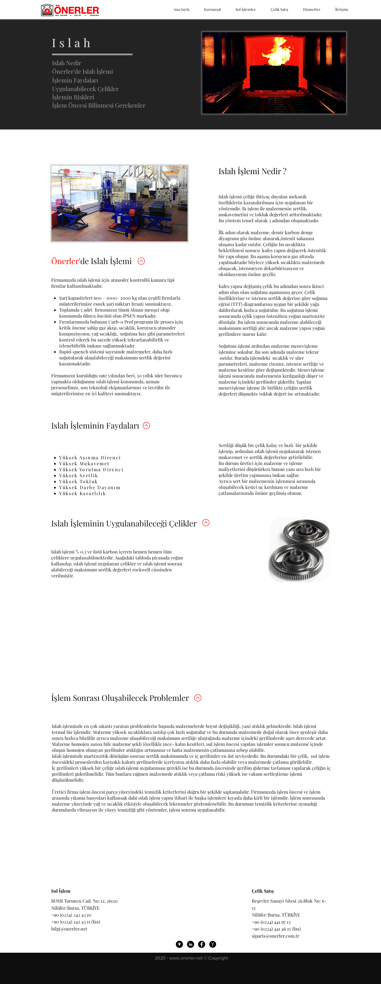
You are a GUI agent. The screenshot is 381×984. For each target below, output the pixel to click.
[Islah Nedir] (114, 63)
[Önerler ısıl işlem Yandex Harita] (212, 944)
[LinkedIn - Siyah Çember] (190, 944)
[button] (114, 105)
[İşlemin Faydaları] (114, 80)
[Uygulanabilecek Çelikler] (114, 88)
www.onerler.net (186, 958)
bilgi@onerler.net (69, 929)
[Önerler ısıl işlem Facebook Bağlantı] (201, 944)
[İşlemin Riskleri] (114, 97)
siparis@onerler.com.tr (275, 936)
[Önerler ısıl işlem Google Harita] (179, 944)
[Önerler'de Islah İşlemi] (114, 71)
